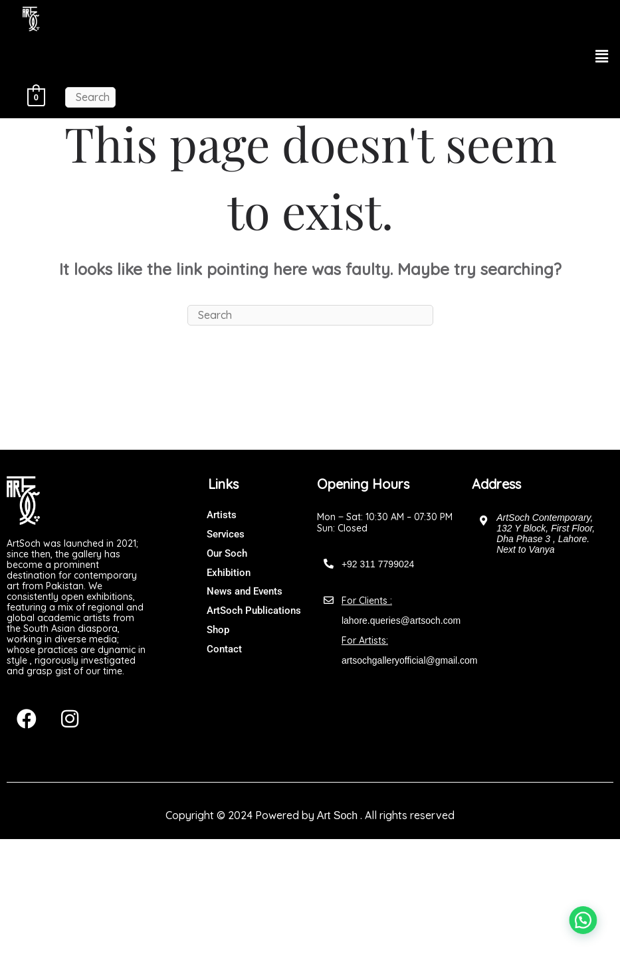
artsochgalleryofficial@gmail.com (410, 660)
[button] (602, 57)
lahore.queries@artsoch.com (401, 620)
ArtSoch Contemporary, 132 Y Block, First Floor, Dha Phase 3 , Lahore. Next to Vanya (545, 533)
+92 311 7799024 (378, 564)
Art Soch (337, 815)
